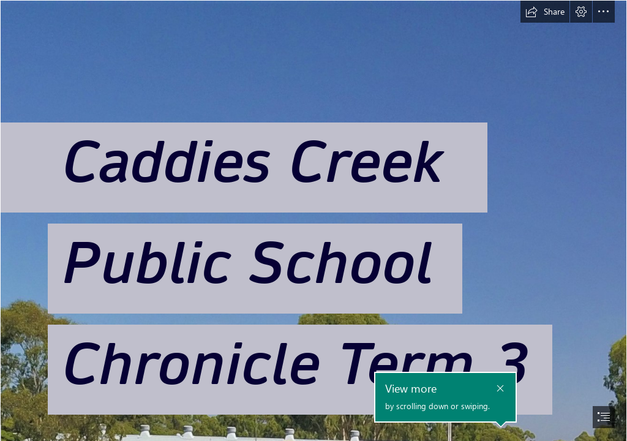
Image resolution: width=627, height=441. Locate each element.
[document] (313, 220)
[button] (544, 12)
